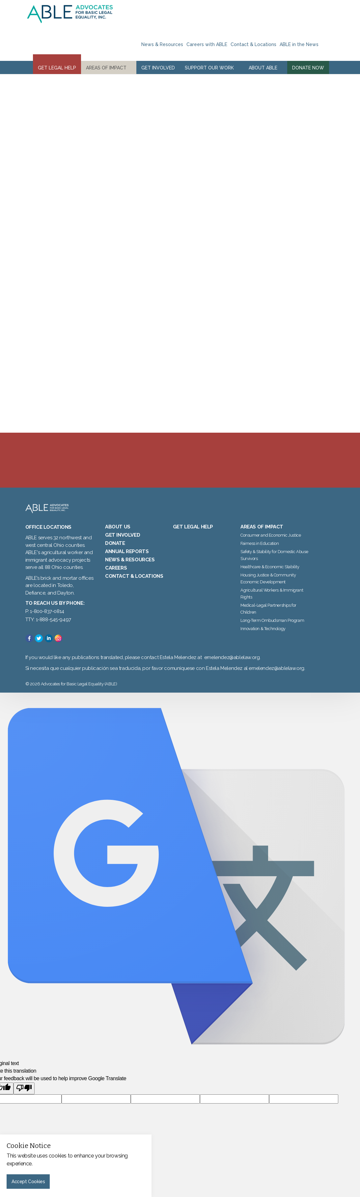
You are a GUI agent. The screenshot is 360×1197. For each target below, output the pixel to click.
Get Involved (158, 67)
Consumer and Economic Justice (270, 545)
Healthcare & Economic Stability (269, 576)
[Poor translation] (24, 1098)
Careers (116, 578)
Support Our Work (209, 67)
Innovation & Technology (263, 638)
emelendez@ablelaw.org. (277, 678)
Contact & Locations (253, 44)
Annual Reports (127, 561)
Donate (115, 553)
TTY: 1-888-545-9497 (48, 630)
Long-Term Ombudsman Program (272, 630)
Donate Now (308, 67)
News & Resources (162, 44)
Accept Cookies (28, 1181)
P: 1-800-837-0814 (44, 621)
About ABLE (263, 67)
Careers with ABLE (206, 44)
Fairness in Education (259, 553)
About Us (117, 537)
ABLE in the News (299, 44)
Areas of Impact (106, 67)
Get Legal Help (57, 67)
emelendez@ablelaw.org (232, 668)
